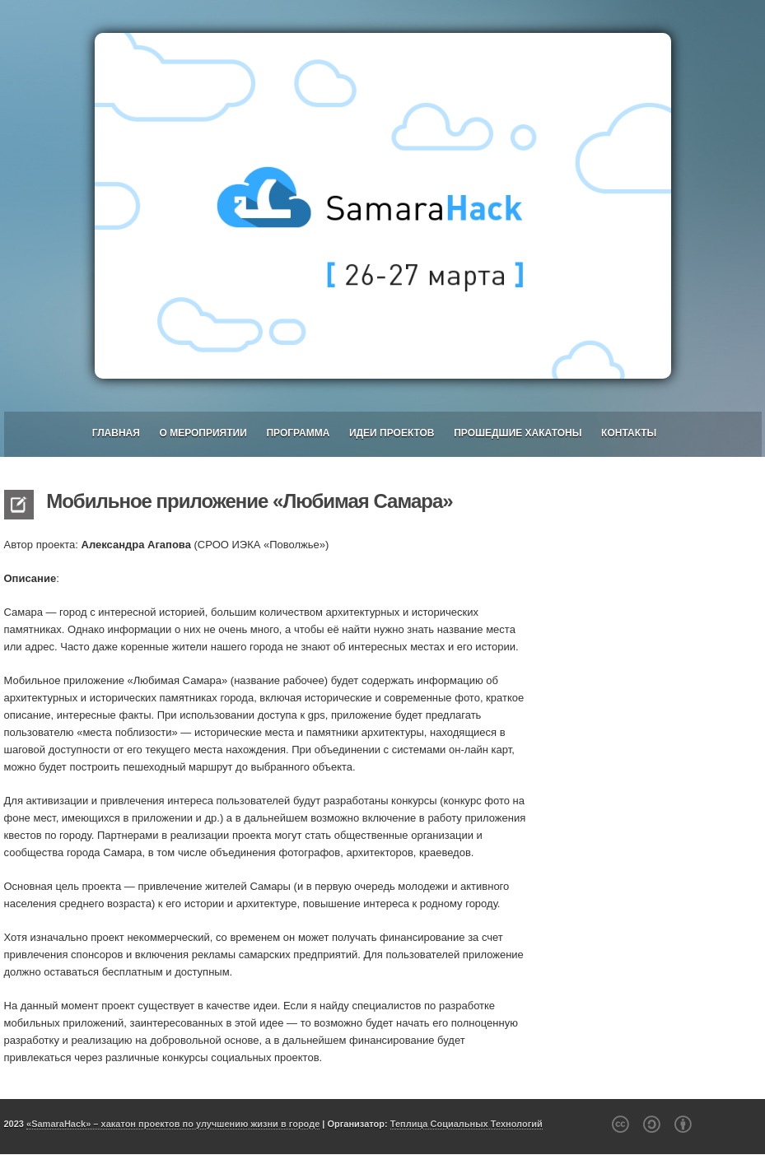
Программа (297, 433)
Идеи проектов (392, 433)
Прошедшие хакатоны (517, 433)
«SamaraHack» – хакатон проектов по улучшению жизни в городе (173, 1124)
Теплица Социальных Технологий (466, 1124)
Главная (116, 433)
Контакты (628, 433)
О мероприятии (202, 433)
